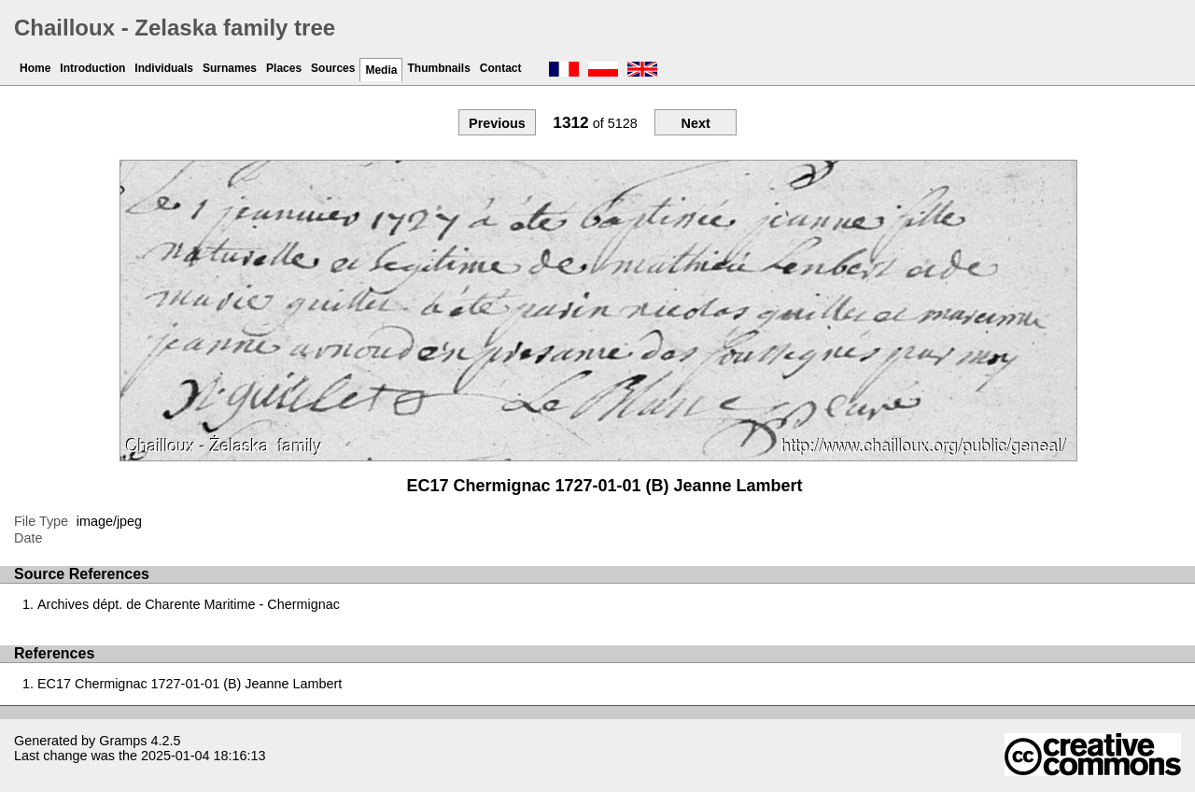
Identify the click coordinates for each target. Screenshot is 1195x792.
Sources (333, 68)
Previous (497, 123)
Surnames (230, 68)
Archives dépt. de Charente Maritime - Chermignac (188, 604)
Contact (501, 68)
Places (284, 68)
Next (695, 123)
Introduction (92, 68)
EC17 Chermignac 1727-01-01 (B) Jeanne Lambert (189, 683)
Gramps (123, 740)
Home (35, 68)
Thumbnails (438, 68)
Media (381, 70)
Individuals (163, 68)
